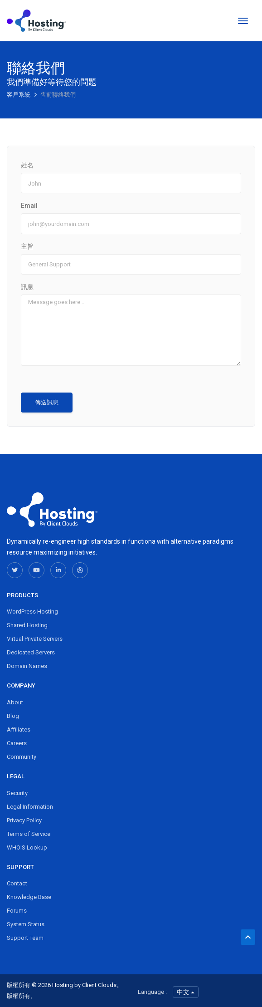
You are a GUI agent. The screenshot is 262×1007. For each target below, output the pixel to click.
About (15, 702)
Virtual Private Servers (35, 638)
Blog (13, 715)
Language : (152, 991)
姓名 (27, 165)
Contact (17, 883)
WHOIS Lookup (27, 847)
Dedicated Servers (31, 652)
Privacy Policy (24, 820)
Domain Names (27, 666)
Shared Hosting (27, 625)
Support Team (25, 937)
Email (29, 205)
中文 (185, 992)
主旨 (27, 246)
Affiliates (18, 729)
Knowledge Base (29, 897)
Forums (17, 910)
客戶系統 (19, 94)
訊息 (27, 286)
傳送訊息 (46, 402)
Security (17, 793)
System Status (25, 924)
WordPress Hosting (32, 611)
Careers (17, 743)
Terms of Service (28, 833)
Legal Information (30, 806)
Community (21, 756)
